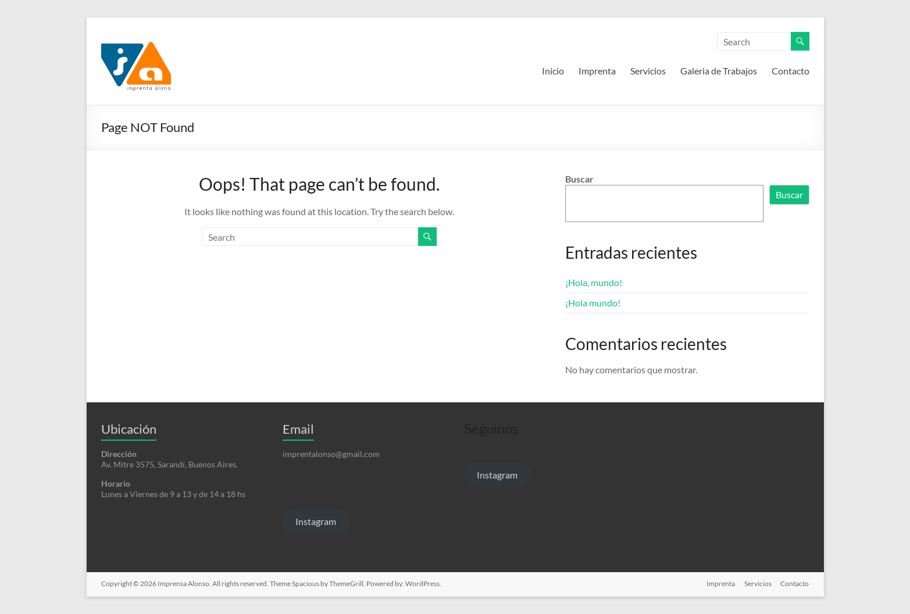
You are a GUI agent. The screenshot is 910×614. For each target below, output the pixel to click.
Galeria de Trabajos (718, 70)
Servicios (648, 70)
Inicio (553, 70)
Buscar (579, 178)
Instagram (315, 521)
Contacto (790, 70)
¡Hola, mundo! (593, 282)
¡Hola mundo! (592, 302)
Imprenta (597, 70)
